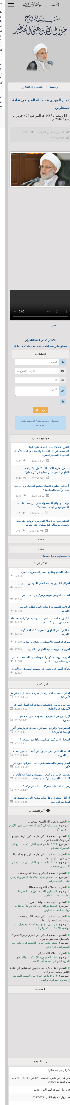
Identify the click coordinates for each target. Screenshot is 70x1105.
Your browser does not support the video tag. (35, 305)
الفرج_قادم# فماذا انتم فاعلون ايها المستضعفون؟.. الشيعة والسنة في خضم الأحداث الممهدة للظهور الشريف (35, 450)
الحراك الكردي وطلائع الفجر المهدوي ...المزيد (39, 583)
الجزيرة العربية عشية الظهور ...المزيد (43, 649)
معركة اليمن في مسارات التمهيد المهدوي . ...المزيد (35, 668)
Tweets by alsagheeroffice (51, 556)
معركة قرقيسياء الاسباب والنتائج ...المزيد (41, 641)
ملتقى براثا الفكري (27, 86)
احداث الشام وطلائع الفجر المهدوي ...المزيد (40, 571)
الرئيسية (49, 86)
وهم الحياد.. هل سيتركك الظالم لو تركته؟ (41, 786)
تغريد (47, 325)
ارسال (35, 410)
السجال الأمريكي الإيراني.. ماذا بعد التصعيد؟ (40, 739)
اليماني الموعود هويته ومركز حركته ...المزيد (40, 595)
